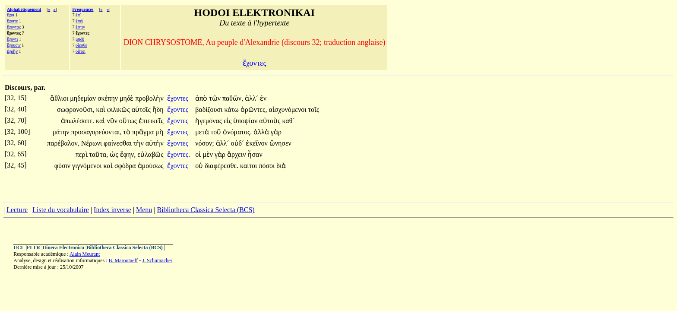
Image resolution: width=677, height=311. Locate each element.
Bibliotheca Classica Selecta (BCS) (205, 209)
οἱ (198, 154)
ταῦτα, (98, 154)
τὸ (127, 132)
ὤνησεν (280, 143)
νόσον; (204, 143)
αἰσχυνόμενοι (288, 109)
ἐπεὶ (79, 21)
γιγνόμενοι (88, 165)
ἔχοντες (178, 98)
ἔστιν (80, 27)
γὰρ (276, 132)
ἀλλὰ (262, 132)
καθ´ (288, 120)
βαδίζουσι (209, 109)
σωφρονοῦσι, (76, 109)
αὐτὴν (155, 143)
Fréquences (83, 9)
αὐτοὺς (270, 120)
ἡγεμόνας (209, 120)
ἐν (263, 98)
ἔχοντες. (178, 154)
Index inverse (112, 209)
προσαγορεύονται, (96, 132)
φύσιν (63, 165)
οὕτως (129, 120)
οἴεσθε (81, 45)
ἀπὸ (202, 98)
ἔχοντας (14, 27)
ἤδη (158, 109)
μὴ (159, 132)
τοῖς (313, 109)
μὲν (208, 154)
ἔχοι (10, 15)
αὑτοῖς (142, 109)
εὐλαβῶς (150, 154)
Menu (144, 209)
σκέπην (109, 98)
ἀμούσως (151, 165)
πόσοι (267, 165)
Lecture (17, 209)
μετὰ (203, 132)
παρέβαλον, (63, 143)
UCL (18, 247)
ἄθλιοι (60, 98)
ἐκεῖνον (257, 143)
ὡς (115, 154)
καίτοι (249, 165)
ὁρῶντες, (253, 109)
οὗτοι (80, 51)
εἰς (228, 120)
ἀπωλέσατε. (77, 120)
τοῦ (217, 132)
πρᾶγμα (143, 132)
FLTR (33, 247)
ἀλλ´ (252, 98)
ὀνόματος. (237, 132)
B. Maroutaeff (123, 260)
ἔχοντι (12, 39)
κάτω (232, 109)
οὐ (200, 165)
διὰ (281, 165)
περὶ (82, 154)
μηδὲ (80, 39)
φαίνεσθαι (118, 143)
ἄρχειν (237, 154)
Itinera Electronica (63, 247)
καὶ (101, 109)
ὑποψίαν (246, 120)
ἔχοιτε (12, 21)
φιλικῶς (119, 109)
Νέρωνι (92, 143)
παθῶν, (232, 98)
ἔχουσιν (14, 45)
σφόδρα (126, 165)
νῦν (113, 120)
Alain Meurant (85, 254)
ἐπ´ (78, 15)
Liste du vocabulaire (60, 209)
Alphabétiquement (24, 9)
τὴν (139, 143)
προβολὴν (149, 98)
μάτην (61, 132)
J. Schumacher (157, 260)
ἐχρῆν (12, 51)
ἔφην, (128, 154)
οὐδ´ (238, 143)
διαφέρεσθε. (221, 165)
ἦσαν (254, 154)
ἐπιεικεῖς (151, 120)
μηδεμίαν (84, 98)
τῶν (215, 98)
